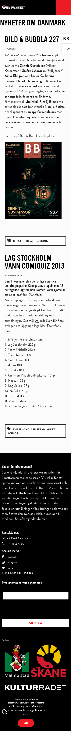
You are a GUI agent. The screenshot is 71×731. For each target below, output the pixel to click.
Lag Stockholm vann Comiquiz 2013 (34, 262)
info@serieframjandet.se (19, 538)
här (7, 330)
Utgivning (41, 241)
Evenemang (21, 430)
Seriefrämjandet (43, 430)
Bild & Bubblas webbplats (37, 135)
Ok (26, 723)
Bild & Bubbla (22, 241)
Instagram (12, 562)
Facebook (11, 557)
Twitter (10, 568)
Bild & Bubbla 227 (32, 39)
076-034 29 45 (15, 544)
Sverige (12, 433)
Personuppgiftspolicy (17, 573)
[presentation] (31, 608)
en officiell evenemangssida (35, 307)
